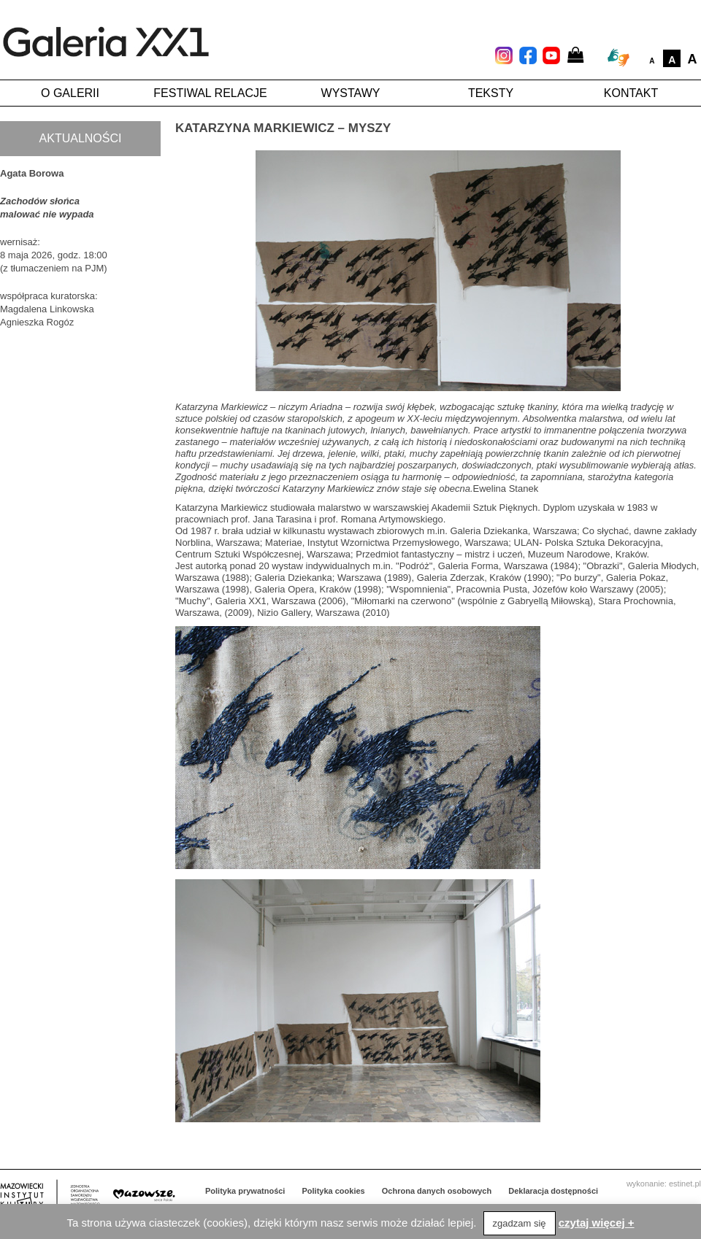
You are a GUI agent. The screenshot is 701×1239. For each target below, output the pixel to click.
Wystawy (350, 93)
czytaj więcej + (597, 1222)
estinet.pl (685, 1183)
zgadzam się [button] (519, 1223)
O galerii (70, 93)
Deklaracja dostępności (553, 1190)
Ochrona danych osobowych (436, 1190)
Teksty (490, 93)
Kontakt (631, 93)
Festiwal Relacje (210, 93)
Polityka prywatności (245, 1190)
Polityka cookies (333, 1190)
